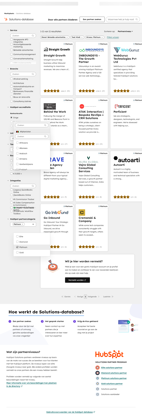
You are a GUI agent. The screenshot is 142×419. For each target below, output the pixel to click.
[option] (31, 131)
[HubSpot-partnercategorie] (23, 224)
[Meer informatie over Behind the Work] (56, 123)
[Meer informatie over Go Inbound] (56, 227)
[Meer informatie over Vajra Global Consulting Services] (91, 176)
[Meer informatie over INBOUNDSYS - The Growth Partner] (91, 69)
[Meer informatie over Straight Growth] (56, 69)
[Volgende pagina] (94, 297)
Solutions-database (21, 19)
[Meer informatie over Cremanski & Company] (91, 227)
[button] (21, 30)
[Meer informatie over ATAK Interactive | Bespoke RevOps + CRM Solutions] (91, 123)
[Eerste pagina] (65, 297)
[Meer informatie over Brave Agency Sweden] (56, 176)
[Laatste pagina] (108, 297)
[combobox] (31, 125)
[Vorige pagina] (78, 297)
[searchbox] (123, 19)
